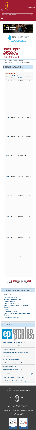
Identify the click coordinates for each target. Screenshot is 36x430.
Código (8, 76)
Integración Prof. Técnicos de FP (12, 369)
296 (25, 280)
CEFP (10, 60)
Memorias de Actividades (11, 317)
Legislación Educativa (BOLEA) (12, 299)
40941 (7, 176)
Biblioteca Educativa (10, 295)
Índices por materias (24, 62)
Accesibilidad (7, 410)
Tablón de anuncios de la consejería (14, 381)
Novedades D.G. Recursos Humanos (13, 377)
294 (19, 280)
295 (22, 280)
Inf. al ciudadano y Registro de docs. (14, 363)
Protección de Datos (27, 410)
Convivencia (6, 373)
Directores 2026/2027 (9, 349)
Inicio (4, 60)
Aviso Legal (16, 410)
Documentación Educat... (9, 62)
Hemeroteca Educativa (10, 297)
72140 (7, 117)
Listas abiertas (7, 356)
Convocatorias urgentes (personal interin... (15, 352)
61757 (7, 80)
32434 (7, 155)
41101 (7, 257)
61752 (7, 100)
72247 (7, 136)
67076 (7, 237)
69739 (7, 195)
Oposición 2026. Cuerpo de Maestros (13, 342)
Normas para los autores (11, 311)
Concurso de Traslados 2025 (11, 346)
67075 (7, 216)
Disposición (28, 76)
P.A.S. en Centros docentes (10, 359)
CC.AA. (13, 75)
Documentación (18, 60)
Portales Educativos (9, 301)
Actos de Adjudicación (9, 366)
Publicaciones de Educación (11, 303)
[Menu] (2, 19)
